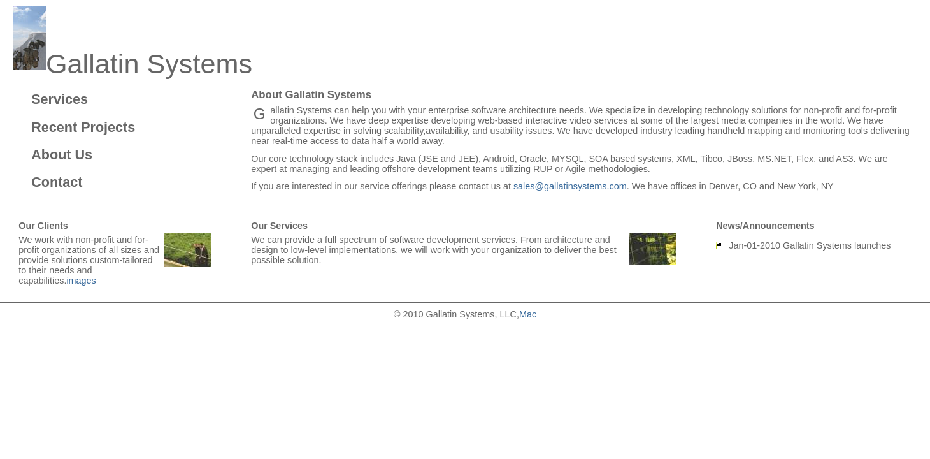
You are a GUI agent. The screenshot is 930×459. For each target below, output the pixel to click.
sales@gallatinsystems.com (570, 186)
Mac (527, 314)
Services (59, 99)
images (81, 280)
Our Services (279, 226)
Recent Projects (83, 127)
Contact (56, 182)
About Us (61, 155)
